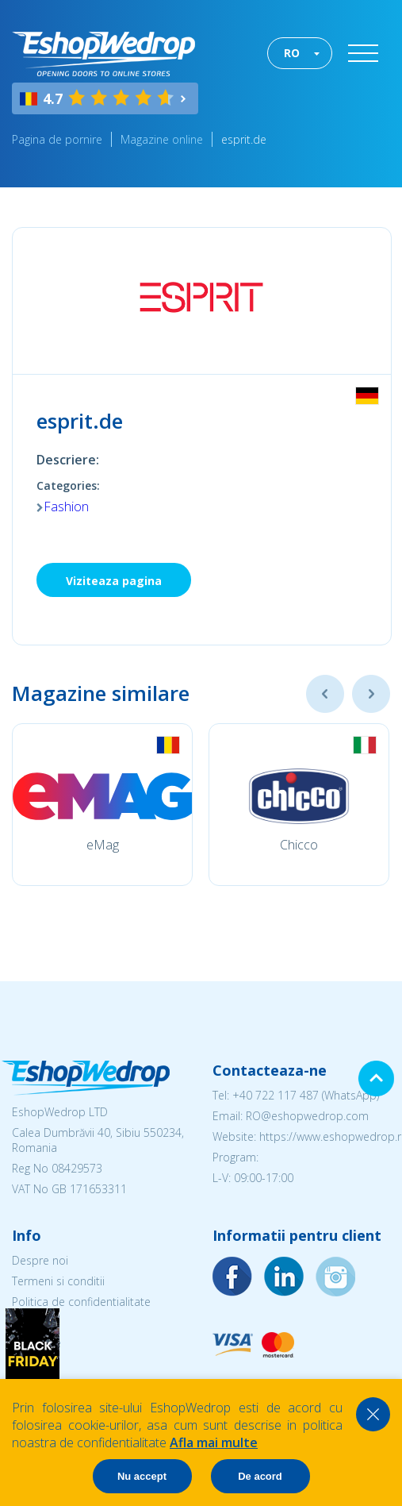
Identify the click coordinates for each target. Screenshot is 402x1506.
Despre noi (40, 1260)
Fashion (66, 506)
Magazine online (162, 139)
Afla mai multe (214, 1442)
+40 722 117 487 (275, 1095)
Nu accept (142, 1476)
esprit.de (243, 139)
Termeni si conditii (58, 1280)
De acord (260, 1476)
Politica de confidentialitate (81, 1301)
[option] (102, 804)
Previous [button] (325, 694)
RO (292, 52)
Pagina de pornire (57, 139)
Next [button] (371, 694)
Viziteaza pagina (114, 580)
